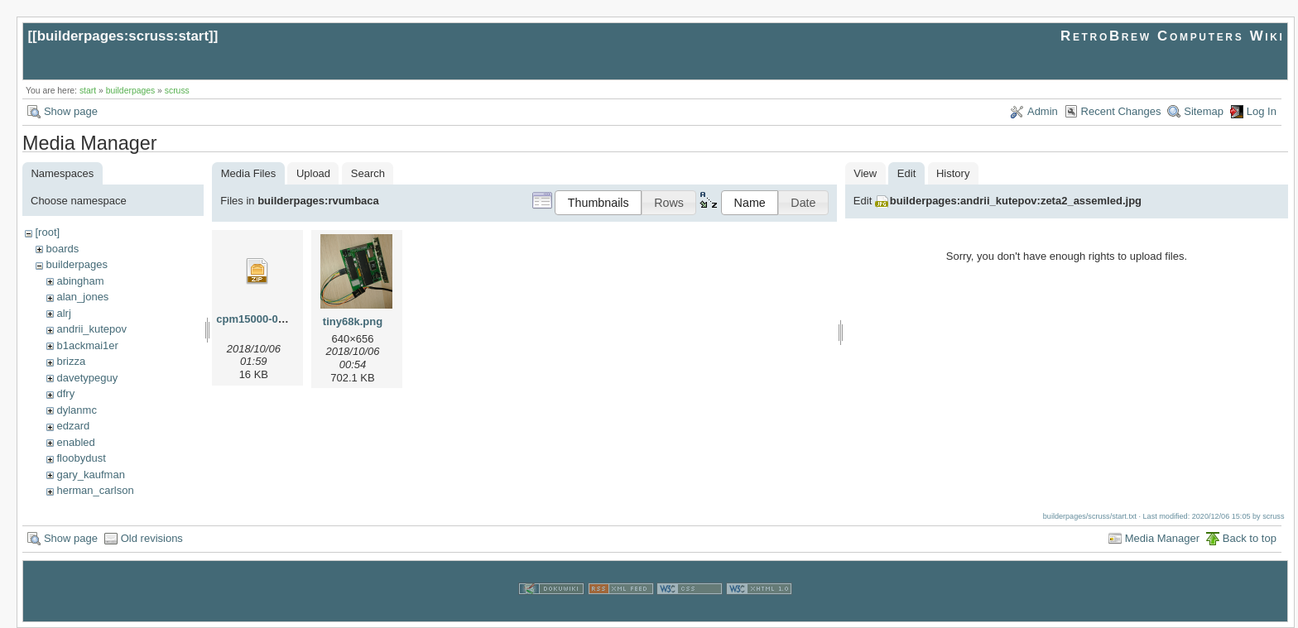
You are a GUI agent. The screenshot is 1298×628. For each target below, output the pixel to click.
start (87, 90)
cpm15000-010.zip (262, 319)
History (952, 173)
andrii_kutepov (91, 329)
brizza (70, 361)
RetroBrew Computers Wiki (1172, 36)
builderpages (131, 90)
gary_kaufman (90, 474)
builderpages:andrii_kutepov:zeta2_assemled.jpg (1016, 200)
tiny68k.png (352, 321)
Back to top (1249, 538)
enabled (75, 442)
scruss (177, 90)
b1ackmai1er (87, 345)
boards (62, 248)
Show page (71, 111)
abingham (79, 281)
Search (368, 173)
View (865, 173)
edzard (72, 425)
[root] (47, 232)
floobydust (80, 458)
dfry (65, 393)
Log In (1261, 111)
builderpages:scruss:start (123, 36)
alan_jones (82, 296)
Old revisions (152, 538)
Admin (1042, 111)
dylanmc (76, 410)
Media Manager (1162, 538)
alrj (63, 313)
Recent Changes (1121, 111)
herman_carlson (94, 490)
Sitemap (1203, 111)
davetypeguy (87, 378)
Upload (313, 173)
